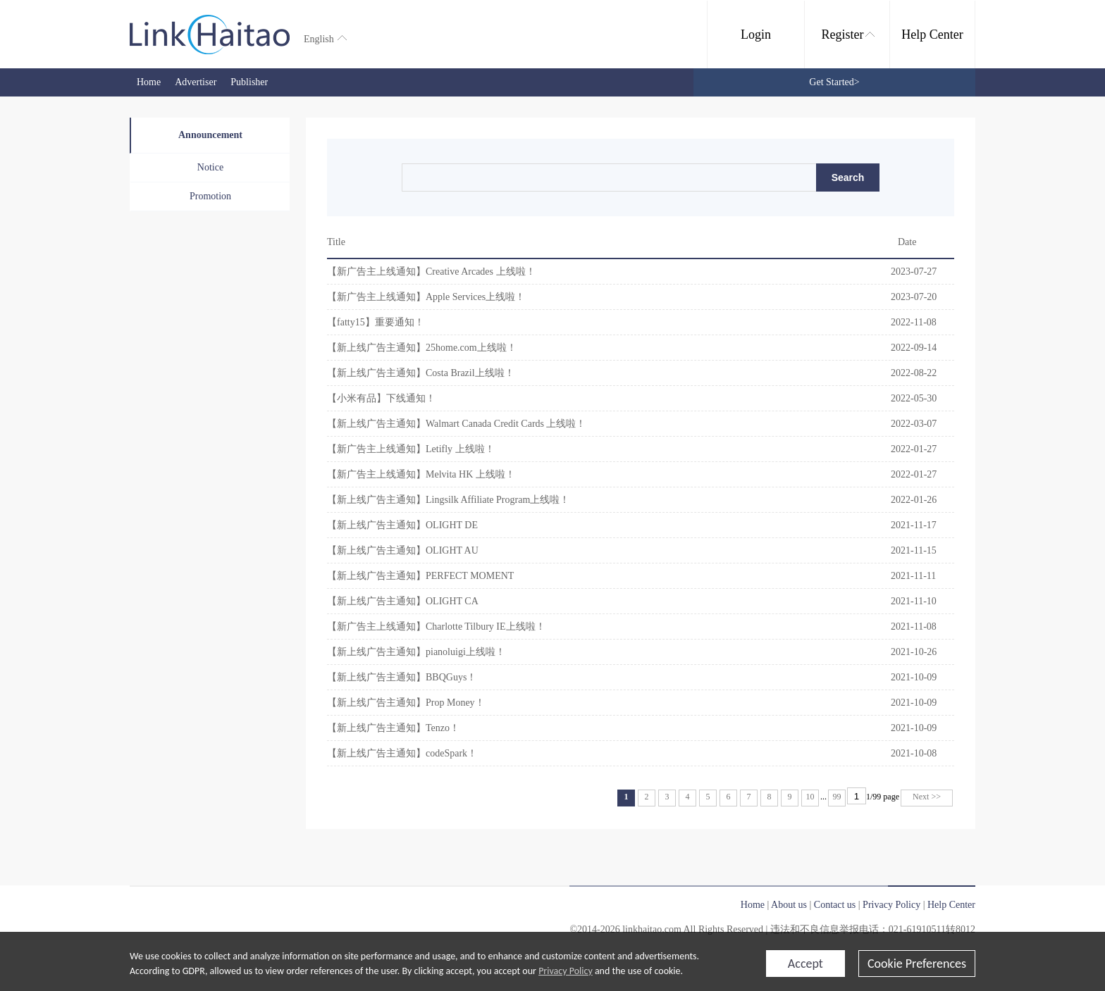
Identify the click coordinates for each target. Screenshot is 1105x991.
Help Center (932, 34)
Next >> (927, 797)
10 (810, 797)
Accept (805, 963)
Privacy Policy (565, 971)
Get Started (834, 82)
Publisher (249, 82)
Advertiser (195, 82)
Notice (210, 167)
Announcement (210, 135)
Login (756, 34)
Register (848, 34)
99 (837, 797)
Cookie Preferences (917, 963)
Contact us (835, 904)
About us (789, 904)
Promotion (210, 196)
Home (149, 82)
